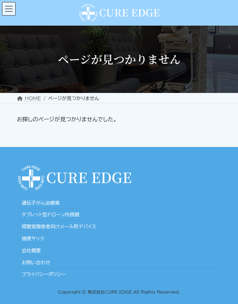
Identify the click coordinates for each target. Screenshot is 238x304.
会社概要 (31, 250)
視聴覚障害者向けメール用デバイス (59, 226)
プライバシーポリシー (44, 274)
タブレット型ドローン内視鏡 (50, 214)
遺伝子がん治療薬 (41, 202)
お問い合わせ (36, 262)
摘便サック (33, 238)
